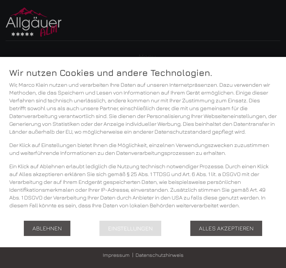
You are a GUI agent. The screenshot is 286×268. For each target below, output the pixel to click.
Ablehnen (47, 228)
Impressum (116, 255)
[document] (143, 143)
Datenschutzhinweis (160, 255)
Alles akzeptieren (226, 228)
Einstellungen (130, 228)
